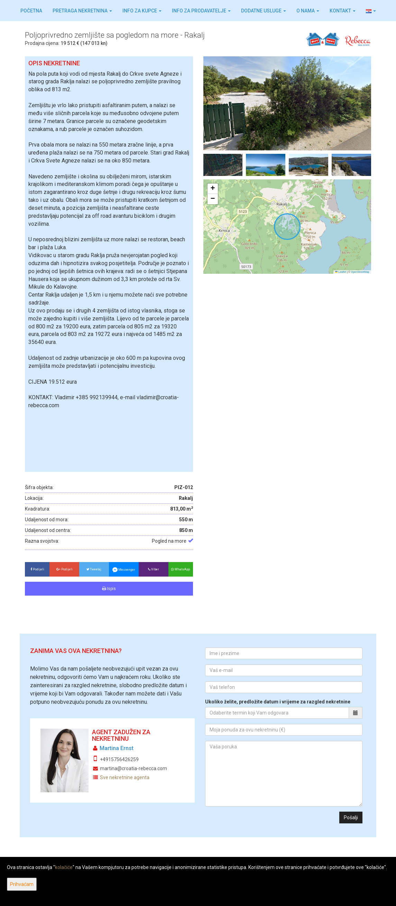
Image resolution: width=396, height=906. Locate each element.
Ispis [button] (109, 588)
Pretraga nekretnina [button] (82, 10)
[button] (371, 10)
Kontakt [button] (343, 10)
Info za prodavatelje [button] (201, 10)
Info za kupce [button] (142, 10)
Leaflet (340, 271)
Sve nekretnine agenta (124, 777)
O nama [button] (307, 10)
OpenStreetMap (360, 271)
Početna (31, 10)
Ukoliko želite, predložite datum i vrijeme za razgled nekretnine (277, 701)
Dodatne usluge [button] (263, 10)
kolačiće (64, 867)
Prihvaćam (22, 884)
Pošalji (351, 817)
